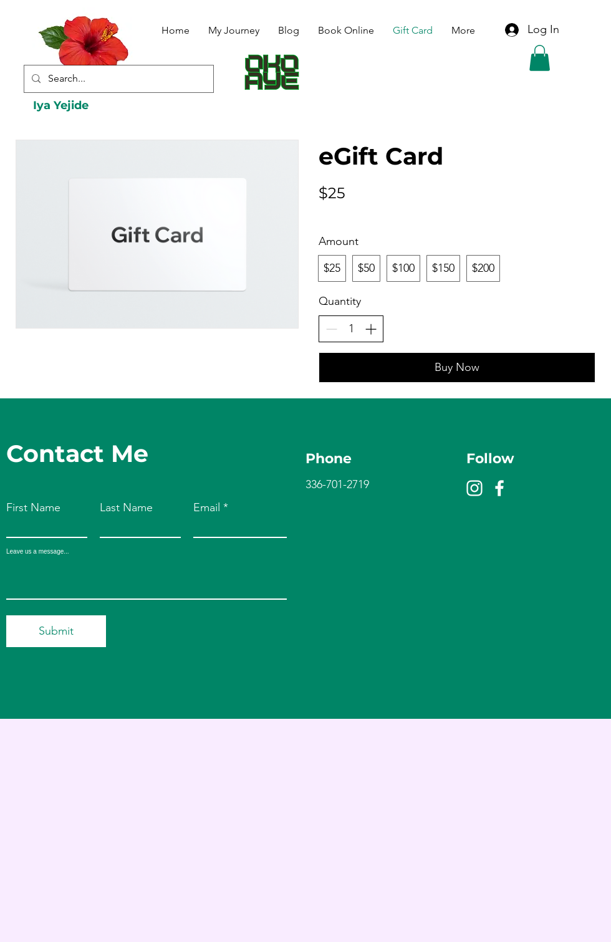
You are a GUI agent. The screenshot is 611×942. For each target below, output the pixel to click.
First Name (33, 507)
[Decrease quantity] (331, 329)
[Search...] (117, 78)
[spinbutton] (351, 329)
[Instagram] (474, 488)
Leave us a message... (37, 552)
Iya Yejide (61, 105)
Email (206, 507)
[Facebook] (499, 488)
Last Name (126, 507)
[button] (540, 58)
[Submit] (56, 631)
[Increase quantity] (370, 329)
